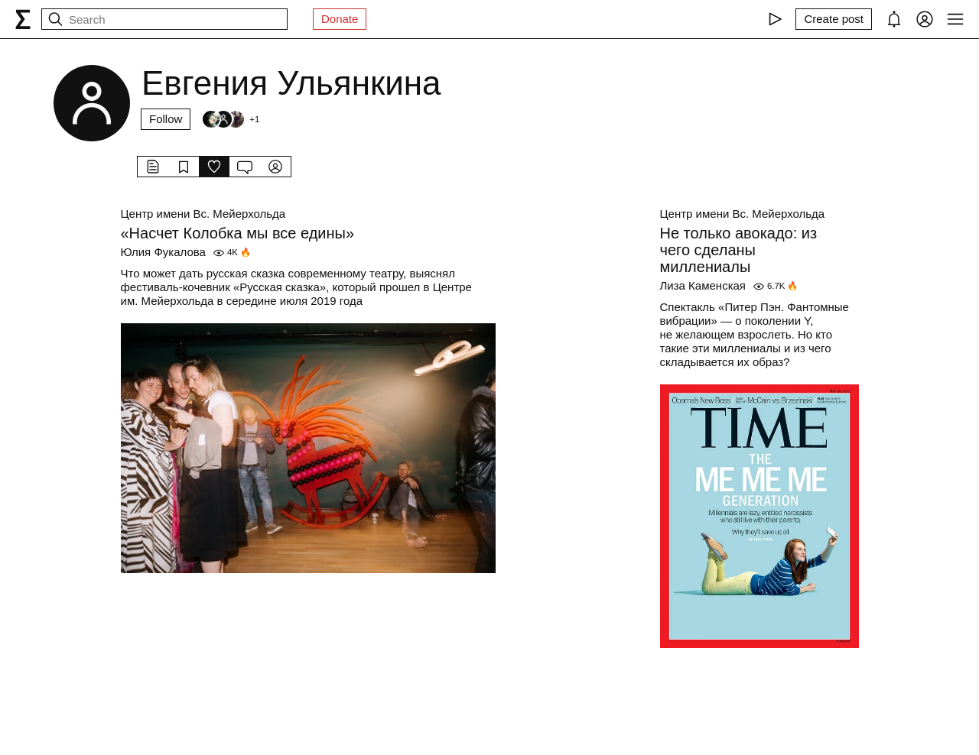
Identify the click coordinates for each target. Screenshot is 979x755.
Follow (165, 118)
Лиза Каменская (703, 285)
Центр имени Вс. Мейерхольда (203, 213)
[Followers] (230, 119)
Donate (339, 18)
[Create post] (833, 19)
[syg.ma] (23, 19)
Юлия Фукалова (163, 251)
